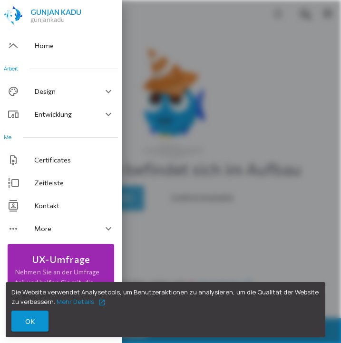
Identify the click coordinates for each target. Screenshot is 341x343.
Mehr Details (81, 301)
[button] (61, 91)
